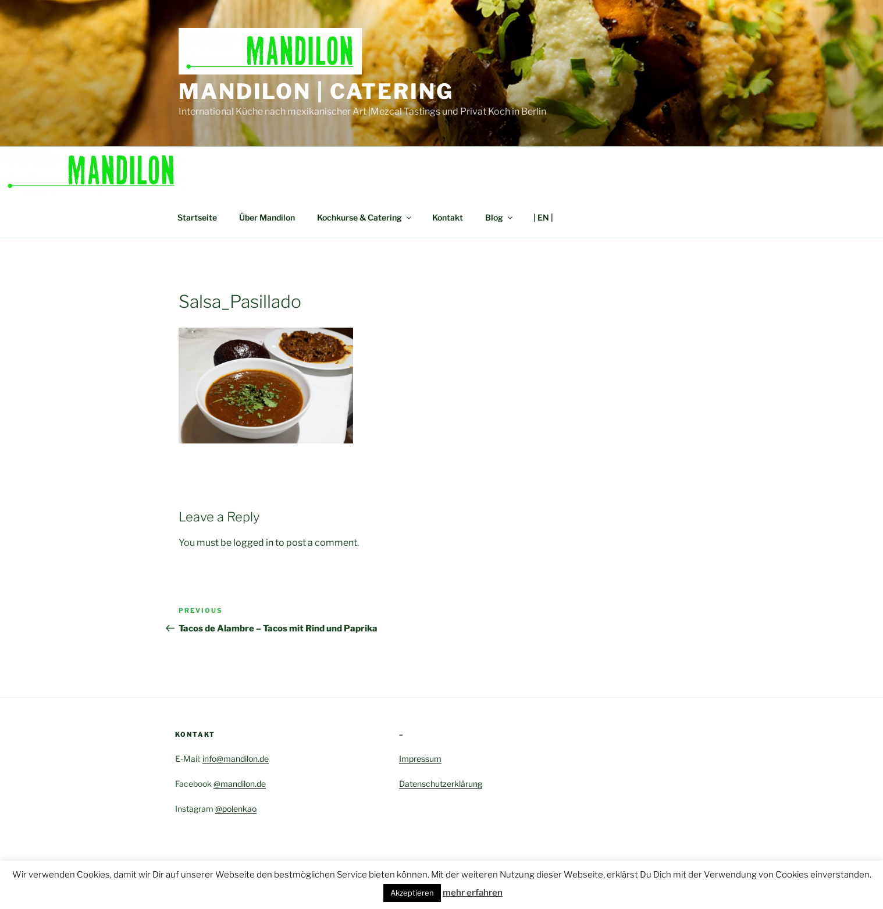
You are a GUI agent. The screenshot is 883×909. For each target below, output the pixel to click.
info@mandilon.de (235, 759)
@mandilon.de (239, 784)
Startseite (197, 217)
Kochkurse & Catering (365, 217)
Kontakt (447, 217)
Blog (499, 217)
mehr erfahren (473, 892)
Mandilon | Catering (316, 91)
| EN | (543, 217)
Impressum (420, 759)
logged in (253, 542)
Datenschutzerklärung (440, 784)
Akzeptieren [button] (412, 892)
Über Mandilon (267, 217)
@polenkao (236, 809)
